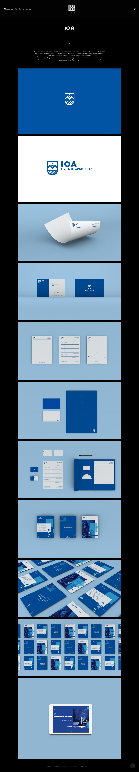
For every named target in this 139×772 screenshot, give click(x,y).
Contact (27, 9)
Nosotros (8, 9)
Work (18, 9)
